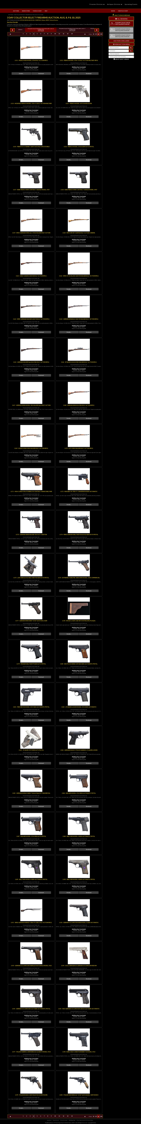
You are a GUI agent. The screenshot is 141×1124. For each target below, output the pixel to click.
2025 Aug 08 (41, 29)
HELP (46, 10)
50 (98, 34)
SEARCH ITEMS (26, 10)
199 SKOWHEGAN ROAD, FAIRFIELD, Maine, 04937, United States (39, 20)
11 (59, 33)
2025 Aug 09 (72, 29)
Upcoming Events (131, 4)
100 (101, 34)
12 (63, 33)
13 (67, 33)
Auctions (49, 1120)
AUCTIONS (16, 10)
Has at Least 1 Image (122, 59)
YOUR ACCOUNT (37, 10)
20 (96, 34)
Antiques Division (115, 4)
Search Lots (56, 1120)
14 (72, 33)
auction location (13, 20)
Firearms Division (97, 4)
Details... (21, 73)
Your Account (64, 1120)
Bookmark (41, 73)
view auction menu (121, 44)
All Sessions (121, 18)
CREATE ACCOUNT (123, 10)
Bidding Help (72, 1120)
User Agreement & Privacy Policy (85, 1120)
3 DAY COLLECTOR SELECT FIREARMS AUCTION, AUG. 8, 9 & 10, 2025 (28, 14)
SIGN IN (113, 10)
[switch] (114, 59)
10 (93, 34)
